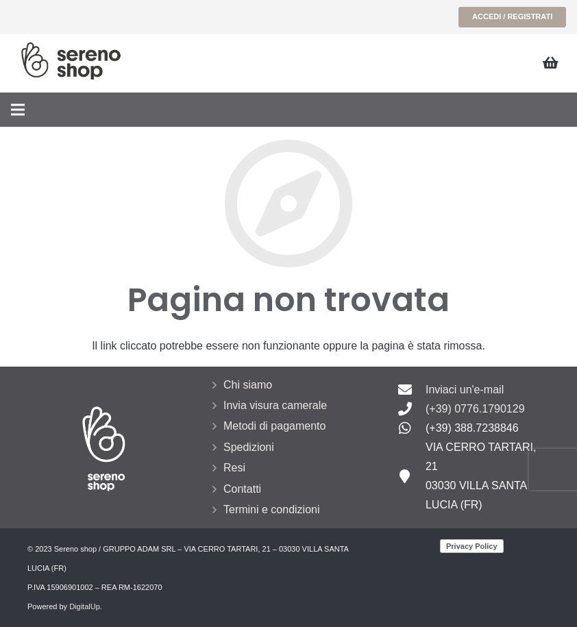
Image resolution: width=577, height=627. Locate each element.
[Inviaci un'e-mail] (411, 390)
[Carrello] (551, 63)
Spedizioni (248, 447)
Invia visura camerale (275, 405)
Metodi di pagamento (274, 426)
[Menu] (18, 110)
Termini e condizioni (271, 509)
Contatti (242, 489)
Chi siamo (247, 385)
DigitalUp (84, 606)
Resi (234, 468)
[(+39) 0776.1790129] (411, 409)
